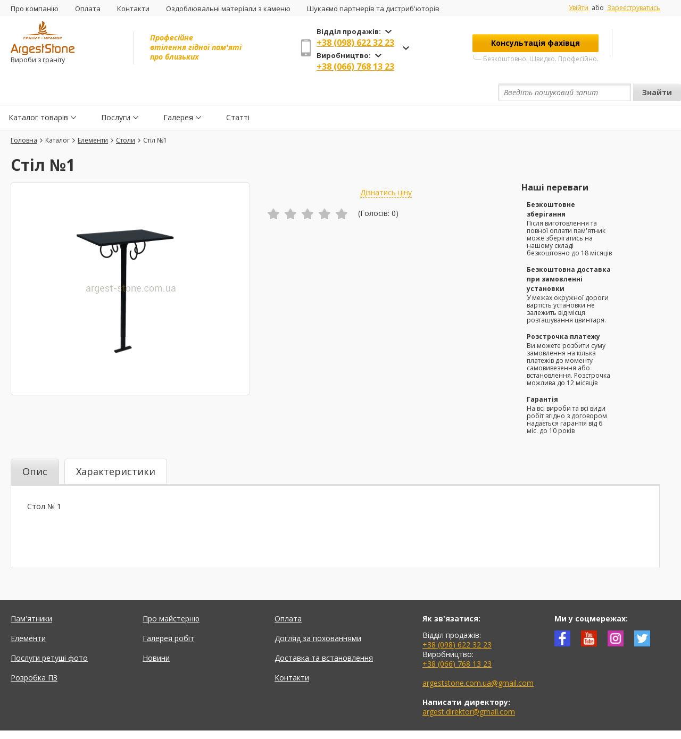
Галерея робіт (168, 614)
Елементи (28, 614)
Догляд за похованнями (318, 614)
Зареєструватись (633, 7)
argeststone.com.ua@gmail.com (478, 658)
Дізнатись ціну (386, 168)
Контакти (133, 8)
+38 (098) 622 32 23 (355, 42)
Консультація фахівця (535, 43)
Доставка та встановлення (324, 633)
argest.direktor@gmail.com (468, 687)
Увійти (578, 8)
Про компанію (35, 8)
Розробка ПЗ (34, 653)
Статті (238, 92)
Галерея (178, 92)
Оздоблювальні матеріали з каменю (228, 8)
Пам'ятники (31, 594)
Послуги (115, 92)
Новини (156, 633)
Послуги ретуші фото (49, 633)
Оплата (88, 8)
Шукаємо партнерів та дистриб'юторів (373, 8)
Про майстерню (171, 594)
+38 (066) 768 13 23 (355, 66)
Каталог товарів (38, 92)
